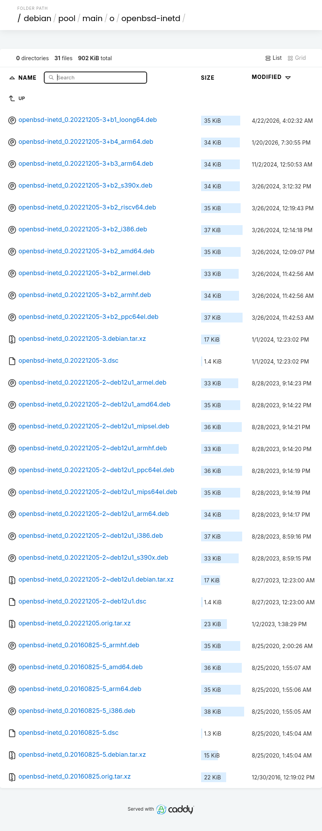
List (273, 57)
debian (38, 18)
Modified (272, 76)
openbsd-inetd (150, 18)
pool (67, 18)
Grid (296, 57)
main (92, 18)
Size (208, 77)
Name (28, 77)
